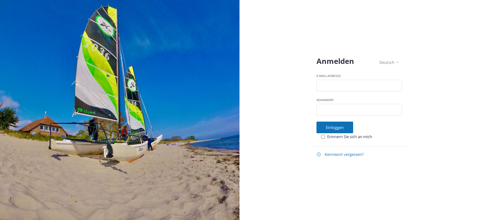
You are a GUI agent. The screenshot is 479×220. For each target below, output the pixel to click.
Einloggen (335, 127)
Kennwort (325, 100)
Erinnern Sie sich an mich (349, 136)
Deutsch (389, 62)
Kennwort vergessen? (340, 154)
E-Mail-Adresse (328, 76)
